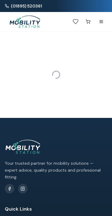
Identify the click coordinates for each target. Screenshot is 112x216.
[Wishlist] (75, 21)
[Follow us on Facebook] (9, 189)
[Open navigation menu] (101, 22)
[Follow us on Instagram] (22, 189)
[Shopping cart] (88, 22)
